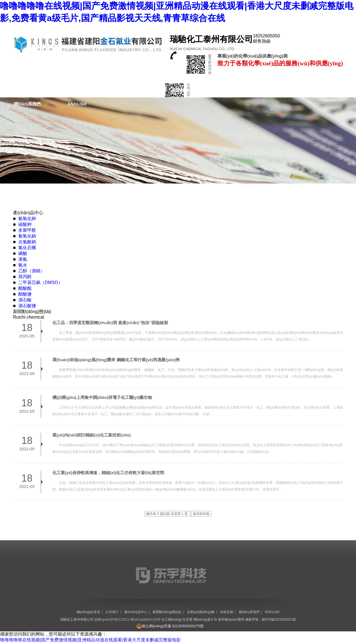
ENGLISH (77, 104)
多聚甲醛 (27, 230)
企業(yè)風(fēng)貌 (254, 90)
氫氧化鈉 (27, 236)
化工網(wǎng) (171, 619)
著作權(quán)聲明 (231, 619)
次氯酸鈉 (27, 241)
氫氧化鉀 (27, 218)
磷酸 (22, 253)
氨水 (22, 265)
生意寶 (187, 619)
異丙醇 (25, 276)
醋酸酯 (25, 288)
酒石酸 (25, 300)
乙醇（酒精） (31, 270)
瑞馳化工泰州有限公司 (76, 619)
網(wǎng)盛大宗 (205, 619)
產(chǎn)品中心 (129, 90)
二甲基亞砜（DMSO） (40, 282)
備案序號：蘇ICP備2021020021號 (270, 619)
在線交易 (307, 90)
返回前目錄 (201, 514)
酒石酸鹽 (27, 305)
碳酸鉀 (25, 224)
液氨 (22, 259)
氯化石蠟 (27, 247)
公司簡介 (79, 90)
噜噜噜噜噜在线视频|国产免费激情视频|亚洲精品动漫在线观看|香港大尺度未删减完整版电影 (90, 639)
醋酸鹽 (25, 294)
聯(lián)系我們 (27, 104)
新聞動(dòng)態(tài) (190, 90)
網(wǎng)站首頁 (29, 90)
